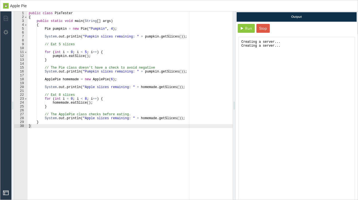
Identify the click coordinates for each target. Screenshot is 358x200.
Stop (263, 28)
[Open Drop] (6, 192)
